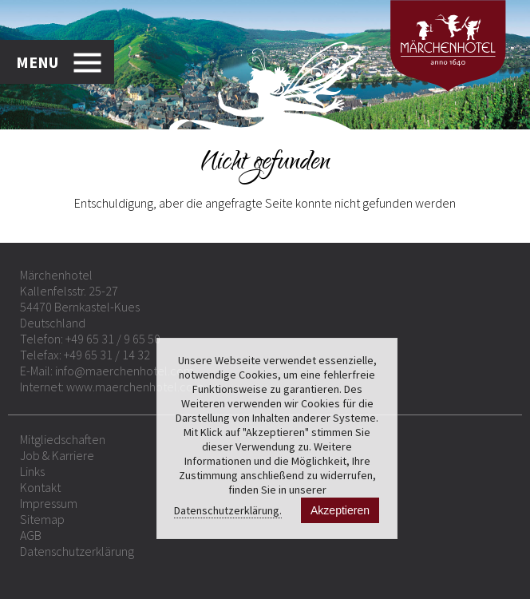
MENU (37, 62)
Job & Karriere (57, 455)
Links (32, 471)
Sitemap (42, 519)
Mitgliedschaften (62, 439)
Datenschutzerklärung (77, 551)
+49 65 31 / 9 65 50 (112, 339)
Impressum (48, 503)
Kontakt (40, 487)
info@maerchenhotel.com (124, 371)
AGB (31, 535)
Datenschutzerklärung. (228, 510)
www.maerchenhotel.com (135, 387)
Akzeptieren (340, 510)
